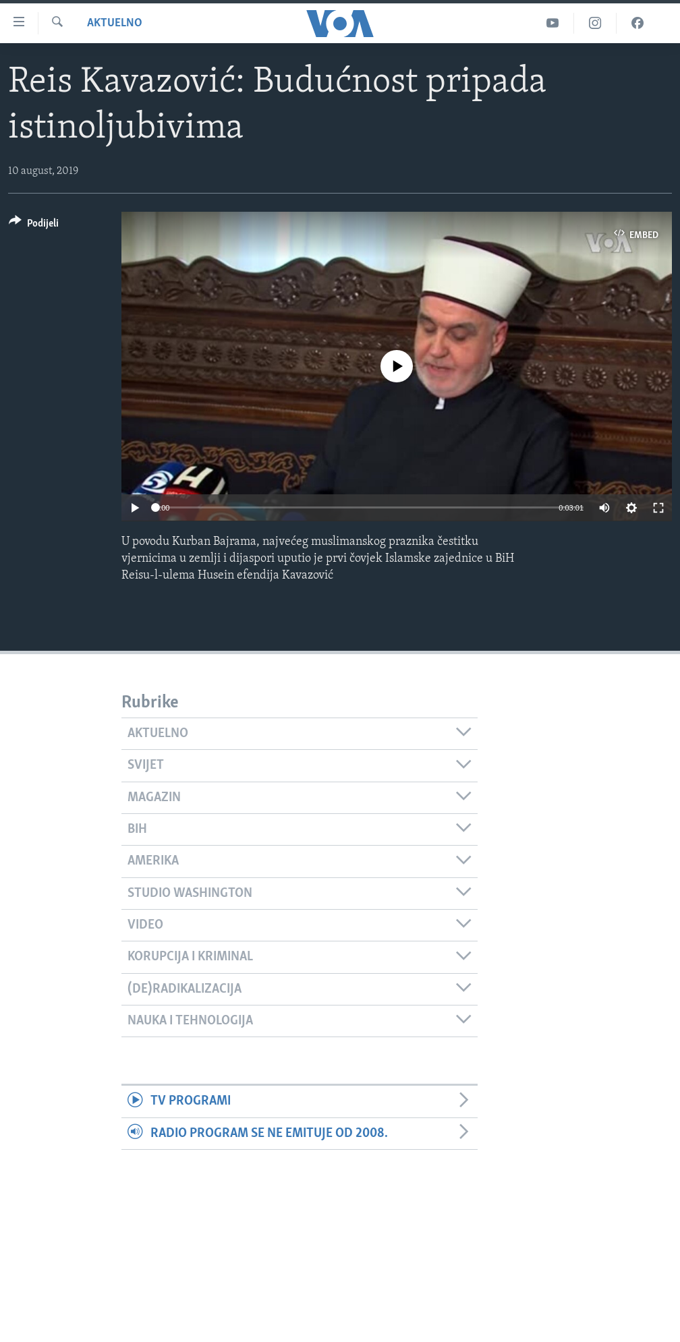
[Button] (34, 225)
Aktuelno (114, 23)
